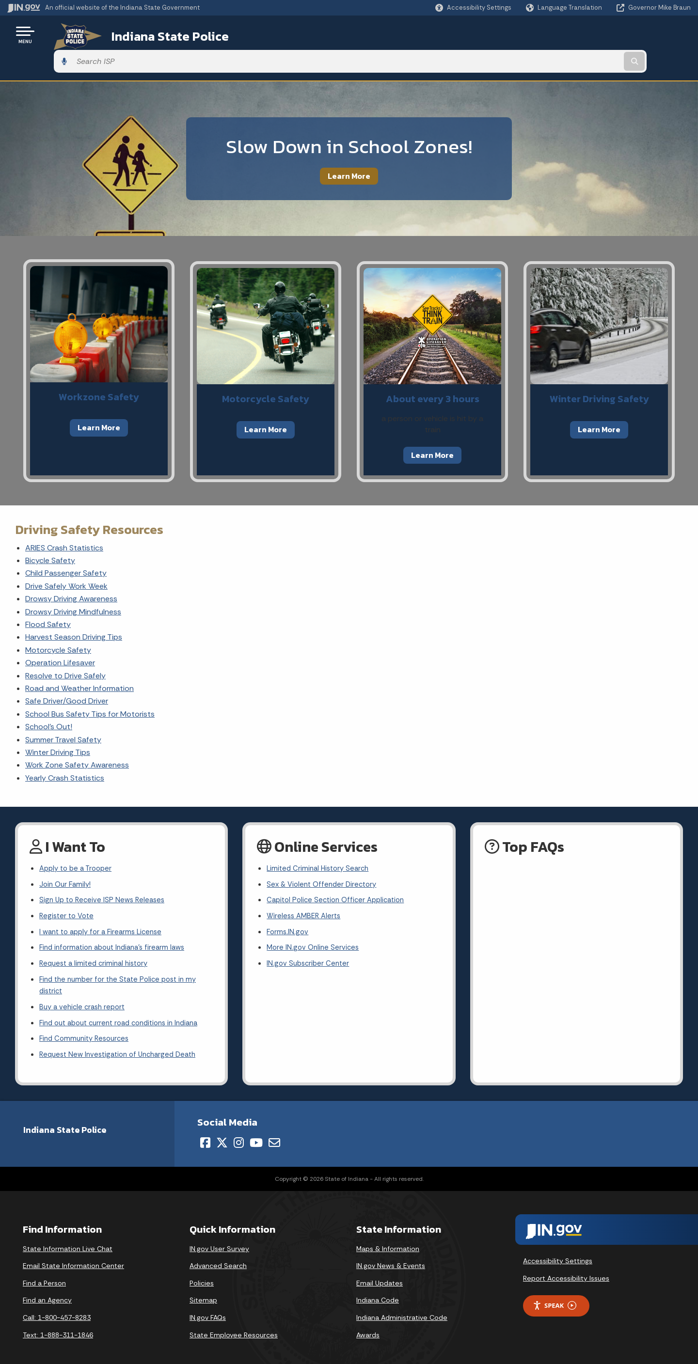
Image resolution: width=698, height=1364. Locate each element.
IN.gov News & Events (390, 1255)
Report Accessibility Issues (566, 1267)
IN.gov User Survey (219, 1237)
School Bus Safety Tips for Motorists (90, 687)
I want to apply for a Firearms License (105, 911)
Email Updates (379, 1272)
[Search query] (611, 34)
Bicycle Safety (50, 534)
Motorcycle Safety (58, 623)
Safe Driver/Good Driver (66, 674)
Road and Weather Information (79, 662)
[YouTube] (256, 1131)
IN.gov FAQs (208, 1306)
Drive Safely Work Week (66, 559)
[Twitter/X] (222, 1131)
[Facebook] (205, 1131)
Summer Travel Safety (63, 712)
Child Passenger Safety (66, 546)
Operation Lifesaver (60, 636)
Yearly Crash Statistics (64, 751)
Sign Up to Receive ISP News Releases (105, 877)
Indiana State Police (155, 34)
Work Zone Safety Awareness (77, 738)
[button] (473, 7)
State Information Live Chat (67, 1237)
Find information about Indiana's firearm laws (117, 928)
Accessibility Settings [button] (557, 1250)
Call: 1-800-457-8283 (57, 1306)
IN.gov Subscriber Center (310, 945)
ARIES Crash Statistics (64, 521)
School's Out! (48, 700)
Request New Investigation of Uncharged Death (123, 1043)
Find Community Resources (87, 1026)
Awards (368, 1323)
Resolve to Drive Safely (65, 648)
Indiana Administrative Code (401, 1306)
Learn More (349, 149)
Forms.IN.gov (288, 911)
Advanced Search (218, 1255)
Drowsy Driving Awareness (71, 572)
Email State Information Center (73, 1255)
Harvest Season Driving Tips (73, 610)
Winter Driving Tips (57, 726)
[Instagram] (239, 1131)
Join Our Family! (66, 860)
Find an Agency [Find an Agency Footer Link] (47, 1289)
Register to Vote (68, 894)
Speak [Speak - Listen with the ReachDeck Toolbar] (554, 1294)
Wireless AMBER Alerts (306, 894)
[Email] (274, 1131)
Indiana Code (377, 1289)
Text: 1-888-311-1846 (58, 1323)
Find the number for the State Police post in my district (122, 968)
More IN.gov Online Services (315, 928)
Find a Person (44, 1272)
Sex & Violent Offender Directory (325, 860)
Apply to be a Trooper (78, 843)
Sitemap (203, 1289)
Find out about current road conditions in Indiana (126, 1009)
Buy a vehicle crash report (84, 992)
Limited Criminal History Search (321, 843)
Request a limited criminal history (97, 945)
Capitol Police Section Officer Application (340, 877)
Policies (202, 1272)
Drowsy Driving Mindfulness (73, 585)
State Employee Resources (234, 1323)
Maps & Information (387, 1237)
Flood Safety (48, 598)
